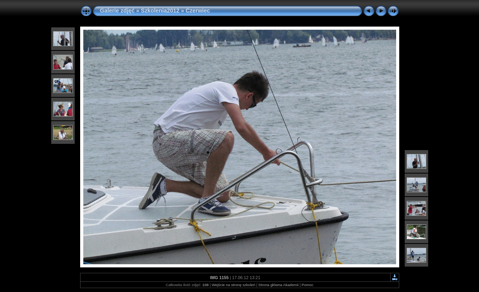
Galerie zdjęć (118, 10)
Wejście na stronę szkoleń (233, 285)
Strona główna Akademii (278, 285)
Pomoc (307, 285)
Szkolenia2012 (160, 10)
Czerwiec (198, 10)
